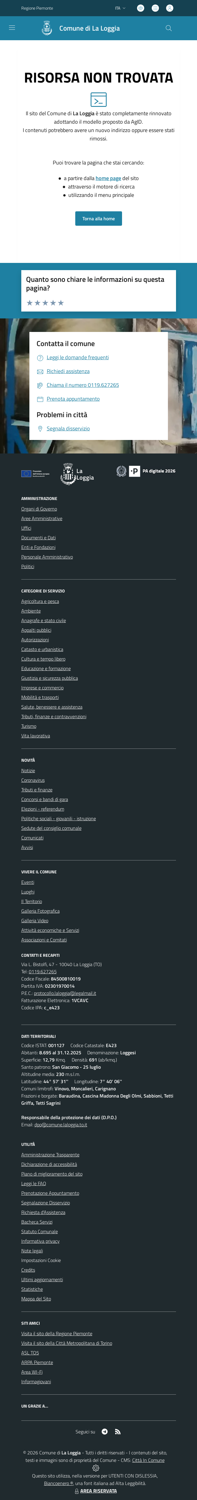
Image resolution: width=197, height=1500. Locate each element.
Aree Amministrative (41, 518)
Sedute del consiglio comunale (51, 828)
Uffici (26, 528)
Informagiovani (36, 1381)
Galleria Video (34, 920)
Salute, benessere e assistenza (51, 706)
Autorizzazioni (35, 639)
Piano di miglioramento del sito (51, 1173)
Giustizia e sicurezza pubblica (49, 678)
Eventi (27, 882)
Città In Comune (148, 1460)
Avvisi (27, 847)
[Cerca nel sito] (168, 28)
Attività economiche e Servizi (50, 930)
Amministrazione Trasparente (50, 1154)
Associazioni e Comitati (44, 939)
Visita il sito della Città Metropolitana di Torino (66, 1343)
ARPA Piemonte (37, 1362)
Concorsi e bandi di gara (44, 799)
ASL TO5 (30, 1352)
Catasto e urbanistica (42, 649)
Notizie (28, 770)
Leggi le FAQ (33, 1183)
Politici (27, 566)
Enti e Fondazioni (38, 547)
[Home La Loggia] (77, 28)
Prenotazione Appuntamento (50, 1193)
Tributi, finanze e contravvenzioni (53, 716)
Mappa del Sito (36, 1298)
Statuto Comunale (39, 1231)
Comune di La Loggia (89, 28)
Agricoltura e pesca (40, 601)
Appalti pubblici (36, 630)
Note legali (32, 1250)
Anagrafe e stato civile (43, 620)
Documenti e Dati (38, 537)
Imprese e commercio (42, 687)
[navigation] (12, 27)
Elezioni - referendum (42, 808)
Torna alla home (98, 218)
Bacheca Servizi (36, 1221)
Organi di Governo (39, 508)
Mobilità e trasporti (40, 697)
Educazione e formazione (46, 668)
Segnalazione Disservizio (45, 1202)
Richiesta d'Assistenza (43, 1212)
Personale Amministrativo (47, 556)
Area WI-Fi (32, 1371)
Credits (28, 1269)
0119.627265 (43, 971)
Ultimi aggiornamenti (42, 1279)
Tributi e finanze (36, 789)
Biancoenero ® (58, 1483)
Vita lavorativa (35, 735)
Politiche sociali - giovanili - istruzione (58, 818)
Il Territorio (31, 901)
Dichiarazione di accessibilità (49, 1164)
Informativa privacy (40, 1241)
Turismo (28, 726)
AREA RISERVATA (95, 1490)
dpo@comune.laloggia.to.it (60, 1124)
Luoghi (27, 891)
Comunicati (32, 837)
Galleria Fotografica (40, 910)
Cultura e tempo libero (43, 658)
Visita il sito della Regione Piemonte (56, 1333)
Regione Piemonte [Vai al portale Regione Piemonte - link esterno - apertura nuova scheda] (37, 8)
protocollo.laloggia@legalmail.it (65, 993)
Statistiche (32, 1289)
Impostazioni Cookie (41, 1260)
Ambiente (31, 610)
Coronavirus (33, 780)
